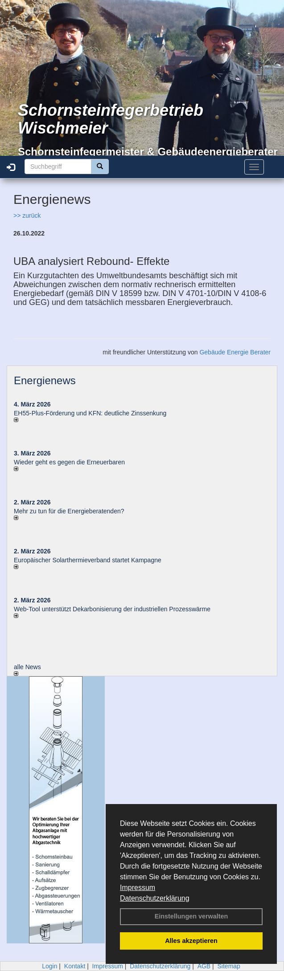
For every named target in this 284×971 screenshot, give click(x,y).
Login (49, 966)
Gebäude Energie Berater (235, 352)
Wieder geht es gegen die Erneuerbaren (69, 462)
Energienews (45, 380)
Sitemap (229, 966)
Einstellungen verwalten (191, 916)
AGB (204, 966)
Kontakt (74, 966)
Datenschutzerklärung (154, 898)
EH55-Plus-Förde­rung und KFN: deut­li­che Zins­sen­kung (90, 413)
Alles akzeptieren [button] (191, 940)
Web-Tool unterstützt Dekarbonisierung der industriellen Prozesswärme (112, 609)
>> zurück (27, 215)
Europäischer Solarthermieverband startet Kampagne (87, 560)
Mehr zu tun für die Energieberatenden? (69, 511)
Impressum (137, 887)
